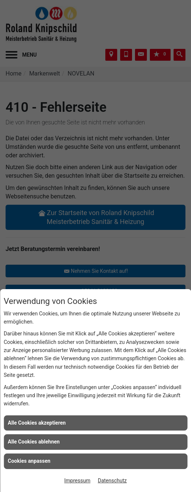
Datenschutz (112, 480)
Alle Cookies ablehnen (34, 442)
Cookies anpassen (29, 461)
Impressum (77, 480)
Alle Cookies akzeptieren (37, 423)
